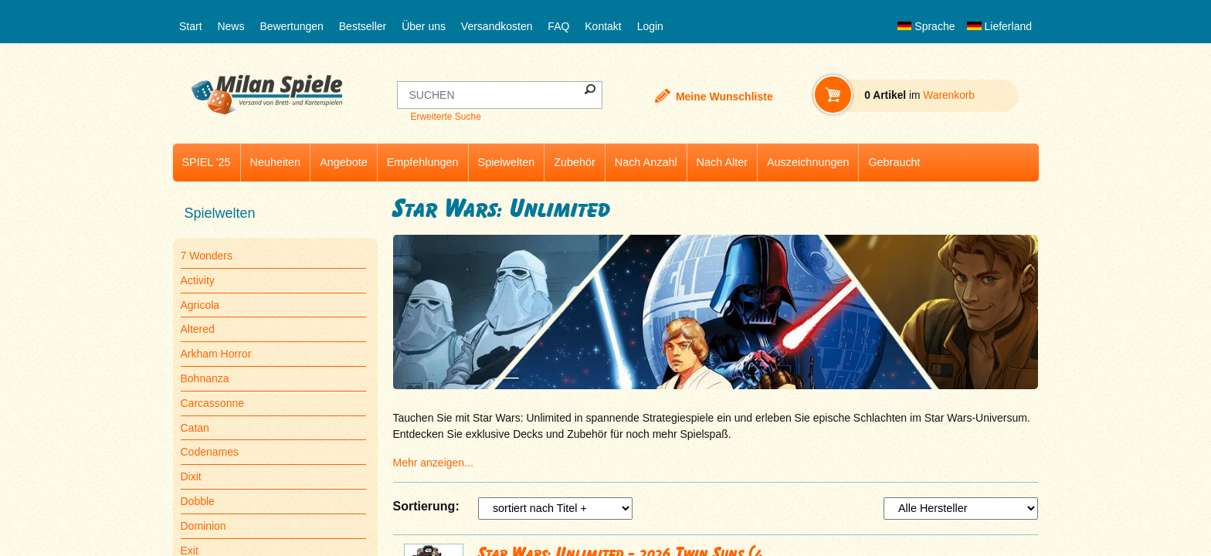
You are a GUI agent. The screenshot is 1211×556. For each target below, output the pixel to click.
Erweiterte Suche (445, 116)
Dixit (191, 476)
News (230, 26)
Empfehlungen (423, 162)
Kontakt (603, 26)
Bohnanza (205, 378)
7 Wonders (206, 255)
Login (650, 26)
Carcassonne (213, 403)
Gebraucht (894, 162)
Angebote (344, 162)
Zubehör (574, 162)
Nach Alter (722, 162)
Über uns (424, 26)
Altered (198, 329)
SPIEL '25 (206, 162)
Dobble (198, 501)
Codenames (210, 452)
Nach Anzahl (646, 162)
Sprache (926, 26)
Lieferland (999, 26)
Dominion (203, 526)
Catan (195, 428)
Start (190, 26)
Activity (198, 280)
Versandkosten (497, 26)
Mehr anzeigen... (433, 462)
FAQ (558, 26)
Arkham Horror (216, 354)
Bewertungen (292, 26)
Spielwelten (506, 162)
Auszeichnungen (808, 162)
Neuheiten (275, 162)
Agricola (200, 305)
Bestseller (362, 26)
